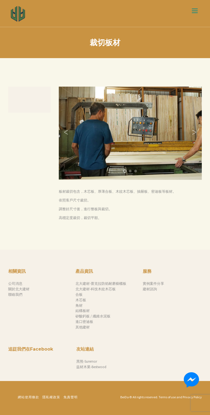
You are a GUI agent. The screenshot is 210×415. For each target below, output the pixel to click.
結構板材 (82, 310)
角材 (79, 305)
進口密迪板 (84, 321)
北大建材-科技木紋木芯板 (95, 289)
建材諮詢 (150, 289)
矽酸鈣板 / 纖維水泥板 (92, 316)
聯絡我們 (15, 294)
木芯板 (80, 300)
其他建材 (82, 327)
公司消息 (15, 283)
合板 (79, 294)
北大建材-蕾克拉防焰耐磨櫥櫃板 (100, 283)
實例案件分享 (153, 283)
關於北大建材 (19, 289)
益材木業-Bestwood (91, 367)
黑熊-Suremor (86, 361)
